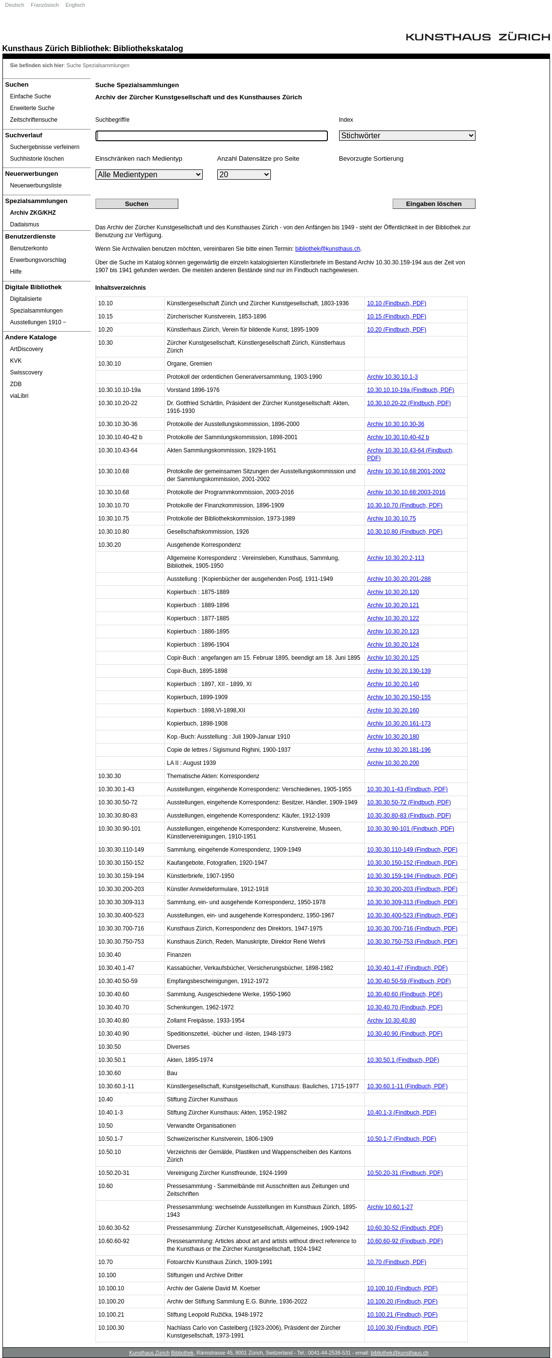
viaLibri (19, 395)
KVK (16, 360)
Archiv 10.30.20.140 (393, 684)
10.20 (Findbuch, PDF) (396, 329)
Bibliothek (90, 48)
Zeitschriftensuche (33, 119)
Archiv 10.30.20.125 (393, 657)
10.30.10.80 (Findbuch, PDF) (405, 531)
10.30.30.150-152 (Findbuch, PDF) (412, 862)
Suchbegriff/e (112, 119)
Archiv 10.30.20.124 (393, 644)
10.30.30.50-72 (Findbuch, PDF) (409, 802)
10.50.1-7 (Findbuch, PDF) (402, 1138)
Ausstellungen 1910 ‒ (38, 322)
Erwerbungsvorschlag (38, 260)
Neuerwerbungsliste (36, 185)
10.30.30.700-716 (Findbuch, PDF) (412, 928)
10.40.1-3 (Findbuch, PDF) (402, 1112)
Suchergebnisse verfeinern (45, 147)
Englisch (75, 5)
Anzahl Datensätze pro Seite (258, 158)
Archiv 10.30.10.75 (391, 518)
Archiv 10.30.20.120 (393, 592)
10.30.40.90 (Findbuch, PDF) (405, 1033)
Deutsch (14, 5)
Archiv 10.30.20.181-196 (399, 749)
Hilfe (16, 271)
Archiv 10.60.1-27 (390, 1207)
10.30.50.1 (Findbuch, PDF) (403, 1060)
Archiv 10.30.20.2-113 (395, 558)
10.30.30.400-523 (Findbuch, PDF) (412, 915)
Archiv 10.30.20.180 (393, 736)
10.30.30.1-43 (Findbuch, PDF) (407, 789)
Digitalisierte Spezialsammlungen (36, 305)
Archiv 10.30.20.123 (393, 631)
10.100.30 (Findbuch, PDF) (402, 1327)
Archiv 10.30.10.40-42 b (398, 437)
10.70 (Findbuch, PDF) (396, 1262)
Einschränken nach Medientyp (139, 158)
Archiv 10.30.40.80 (391, 1020)
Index (346, 119)
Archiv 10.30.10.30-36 (395, 424)
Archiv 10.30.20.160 (393, 710)
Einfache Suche (30, 96)
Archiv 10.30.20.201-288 (399, 579)
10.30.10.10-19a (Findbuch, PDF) (411, 390)
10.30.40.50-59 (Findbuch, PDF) (409, 981)
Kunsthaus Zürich (35, 48)
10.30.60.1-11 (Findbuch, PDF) (407, 1086)
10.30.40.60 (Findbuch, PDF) (405, 994)
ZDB (16, 384)
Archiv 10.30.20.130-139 (399, 671)
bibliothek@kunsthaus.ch (328, 248)
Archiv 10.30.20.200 (393, 763)
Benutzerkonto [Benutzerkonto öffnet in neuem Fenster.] (29, 248)
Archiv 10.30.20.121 (393, 605)
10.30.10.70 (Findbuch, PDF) (405, 505)
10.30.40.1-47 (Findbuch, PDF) (407, 968)
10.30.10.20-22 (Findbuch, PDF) (409, 403)
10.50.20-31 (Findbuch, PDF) (405, 1173)
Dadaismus (24, 224)
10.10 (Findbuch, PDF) (396, 303)
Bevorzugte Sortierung (371, 158)
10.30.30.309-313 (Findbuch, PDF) (412, 902)
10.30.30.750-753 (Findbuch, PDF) (412, 941)
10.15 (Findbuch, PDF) (396, 316)
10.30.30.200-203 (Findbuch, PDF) (412, 889)
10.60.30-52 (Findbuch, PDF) (405, 1228)
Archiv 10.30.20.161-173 (399, 723)
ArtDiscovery (26, 349)
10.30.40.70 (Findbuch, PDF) (405, 1007)
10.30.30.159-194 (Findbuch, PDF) (412, 876)
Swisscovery (26, 372)
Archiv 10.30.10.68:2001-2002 (406, 471)
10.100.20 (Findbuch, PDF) (402, 1301)
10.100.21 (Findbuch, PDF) (402, 1314)
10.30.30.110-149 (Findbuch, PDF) (412, 849)
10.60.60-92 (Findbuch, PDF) (405, 1241)
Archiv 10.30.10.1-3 (392, 376)
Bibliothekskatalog (148, 48)
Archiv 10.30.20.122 (393, 618)
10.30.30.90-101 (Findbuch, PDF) (411, 828)
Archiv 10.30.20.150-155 (399, 697)
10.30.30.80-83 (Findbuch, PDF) (409, 815)
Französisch (44, 5)
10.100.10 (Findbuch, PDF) (402, 1288)
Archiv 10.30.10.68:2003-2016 (406, 492)
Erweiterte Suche (32, 108)
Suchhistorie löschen (37, 158)
